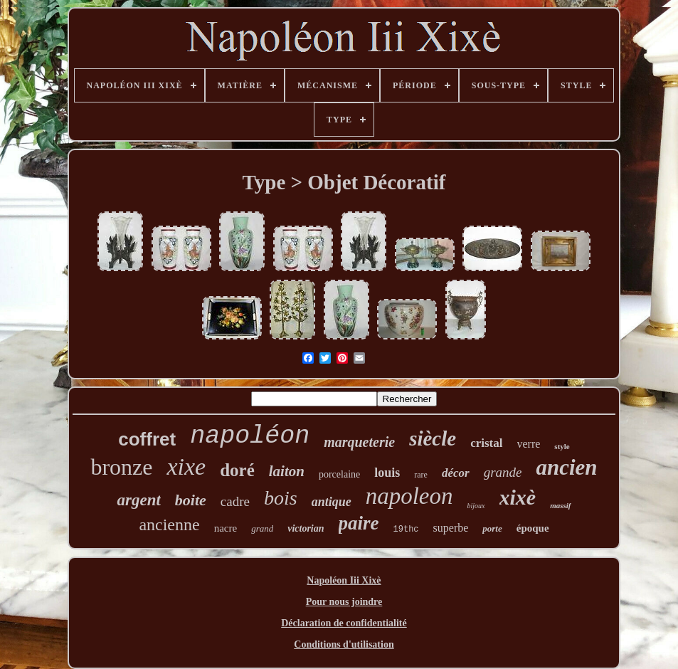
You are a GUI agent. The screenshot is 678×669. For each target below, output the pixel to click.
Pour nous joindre (344, 601)
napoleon (409, 496)
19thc (406, 529)
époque (533, 528)
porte (492, 528)
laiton (286, 471)
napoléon (249, 436)
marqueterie (359, 442)
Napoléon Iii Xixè (344, 580)
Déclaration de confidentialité (344, 623)
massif (560, 505)
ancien (566, 467)
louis (387, 472)
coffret (147, 439)
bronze (121, 467)
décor (456, 473)
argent (138, 500)
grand (262, 528)
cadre (235, 501)
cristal (486, 443)
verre (529, 444)
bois (280, 498)
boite (190, 500)
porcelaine (339, 474)
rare (421, 475)
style (561, 446)
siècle (432, 438)
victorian (305, 528)
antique (331, 502)
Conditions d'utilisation (343, 644)
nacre (225, 528)
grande (503, 472)
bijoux (476, 506)
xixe (186, 466)
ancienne (169, 524)
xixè (517, 497)
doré (237, 470)
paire (359, 523)
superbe (451, 528)
